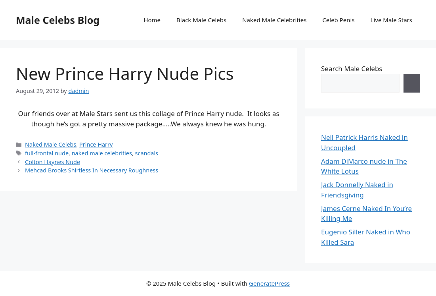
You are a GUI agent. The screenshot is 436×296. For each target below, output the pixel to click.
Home (152, 20)
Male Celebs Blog (57, 20)
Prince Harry (96, 144)
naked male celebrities (102, 153)
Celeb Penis (338, 20)
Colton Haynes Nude (52, 162)
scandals (147, 153)
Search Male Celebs (351, 68)
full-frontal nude (47, 153)
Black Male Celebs (201, 20)
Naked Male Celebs (50, 144)
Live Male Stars (391, 20)
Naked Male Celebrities (274, 20)
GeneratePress (269, 283)
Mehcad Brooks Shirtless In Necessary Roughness (91, 170)
